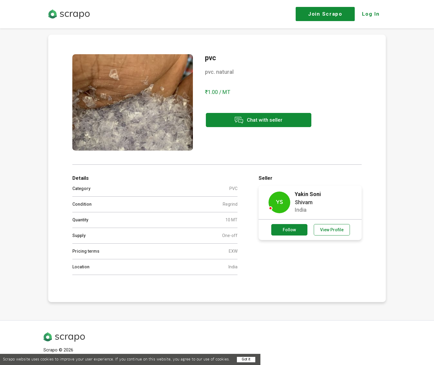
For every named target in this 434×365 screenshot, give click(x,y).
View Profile (332, 229)
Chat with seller (258, 120)
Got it (246, 359)
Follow (289, 229)
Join (325, 14)
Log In (371, 14)
